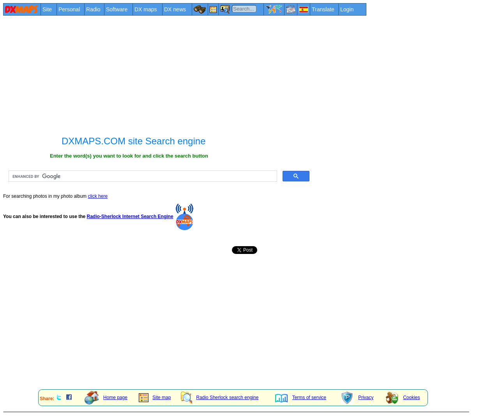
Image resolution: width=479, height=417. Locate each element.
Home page (106, 397)
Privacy (357, 397)
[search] (142, 176)
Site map (155, 397)
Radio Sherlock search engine (219, 397)
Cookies (403, 397)
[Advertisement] (236, 75)
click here (98, 196)
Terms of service (300, 397)
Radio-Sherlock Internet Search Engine (130, 216)
